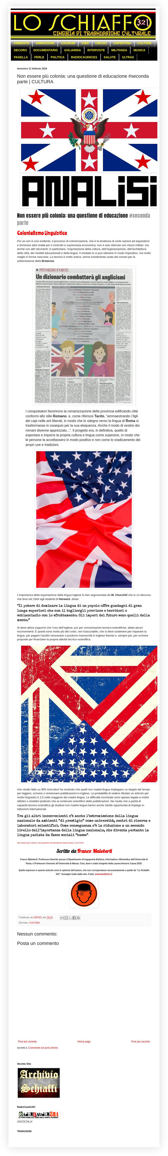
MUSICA (139, 50)
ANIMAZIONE (45, 43)
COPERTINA (122, 43)
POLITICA (58, 57)
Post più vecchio (140, 1041)
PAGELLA (21, 57)
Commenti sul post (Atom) (43, 1047)
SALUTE (110, 57)
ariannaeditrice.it (103, 874)
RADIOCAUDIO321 (84, 57)
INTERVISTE (96, 50)
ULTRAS (128, 57)
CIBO (85, 43)
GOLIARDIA (72, 50)
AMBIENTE (21, 43)
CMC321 (101, 43)
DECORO (20, 50)
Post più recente (27, 1041)
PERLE (39, 57)
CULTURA (145, 43)
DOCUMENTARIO (45, 50)
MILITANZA (119, 50)
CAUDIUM (68, 43)
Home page (84, 1041)
